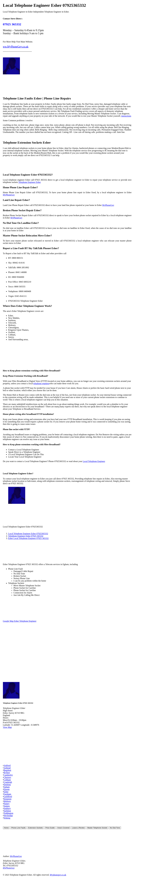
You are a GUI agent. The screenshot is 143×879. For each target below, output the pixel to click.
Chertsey (7, 777)
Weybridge (8, 815)
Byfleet (7, 772)
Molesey (7, 801)
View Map (7, 727)
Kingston (7, 799)
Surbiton (7, 811)
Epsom (6, 789)
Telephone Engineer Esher (29, 182)
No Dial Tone (115, 828)
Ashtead (7, 768)
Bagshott (7, 770)
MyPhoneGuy (9, 195)
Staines (7, 806)
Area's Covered (63, 828)
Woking (7, 818)
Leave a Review (78, 828)
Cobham (7, 780)
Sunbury (7, 808)
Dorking (7, 784)
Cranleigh (8, 782)
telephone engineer (41, 383)
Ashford (7, 765)
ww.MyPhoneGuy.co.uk (15, 46)
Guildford (8, 796)
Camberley (8, 775)
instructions (126, 116)
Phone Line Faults (18, 828)
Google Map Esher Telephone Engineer (19, 621)
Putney (6, 804)
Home (6, 828)
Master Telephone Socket (97, 828)
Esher (6, 792)
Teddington (8, 813)
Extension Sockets (35, 828)
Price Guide (50, 828)
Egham (7, 787)
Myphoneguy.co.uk (58, 875)
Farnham (7, 794)
